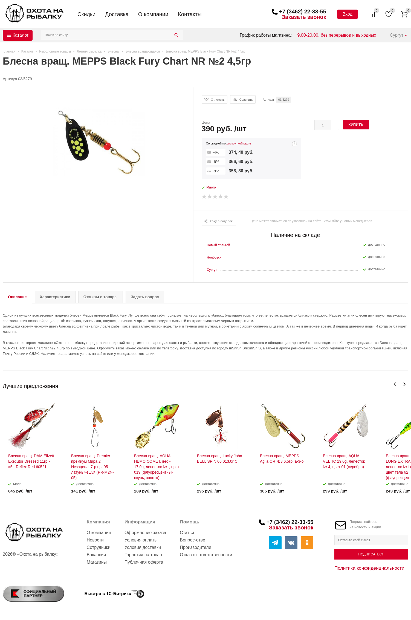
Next (404, 384)
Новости (95, 540)
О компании (153, 14)
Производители (195, 547)
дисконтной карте (239, 143)
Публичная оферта (144, 562)
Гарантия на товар (143, 554)
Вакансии (96, 554)
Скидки (86, 14)
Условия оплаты (141, 540)
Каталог (20, 35)
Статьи (187, 532)
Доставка (117, 14)
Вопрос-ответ (193, 540)
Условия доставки (143, 547)
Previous (395, 384)
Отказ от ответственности (206, 554)
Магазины (97, 562)
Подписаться (371, 554)
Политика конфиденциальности (369, 568)
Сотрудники (99, 547)
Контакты (189, 14)
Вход (347, 14)
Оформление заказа (145, 532)
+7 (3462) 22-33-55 (302, 11)
